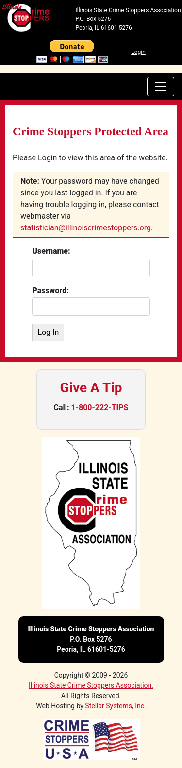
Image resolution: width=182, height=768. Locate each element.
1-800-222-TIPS (100, 407)
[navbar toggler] (160, 86)
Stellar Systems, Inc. (115, 706)
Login (138, 52)
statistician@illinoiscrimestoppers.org (85, 227)
